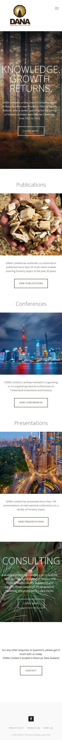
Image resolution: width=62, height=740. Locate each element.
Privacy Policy (16, 728)
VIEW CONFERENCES (31, 402)
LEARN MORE (31, 130)
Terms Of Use (33, 728)
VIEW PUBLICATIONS (31, 283)
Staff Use (48, 728)
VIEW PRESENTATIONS (31, 521)
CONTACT (31, 670)
